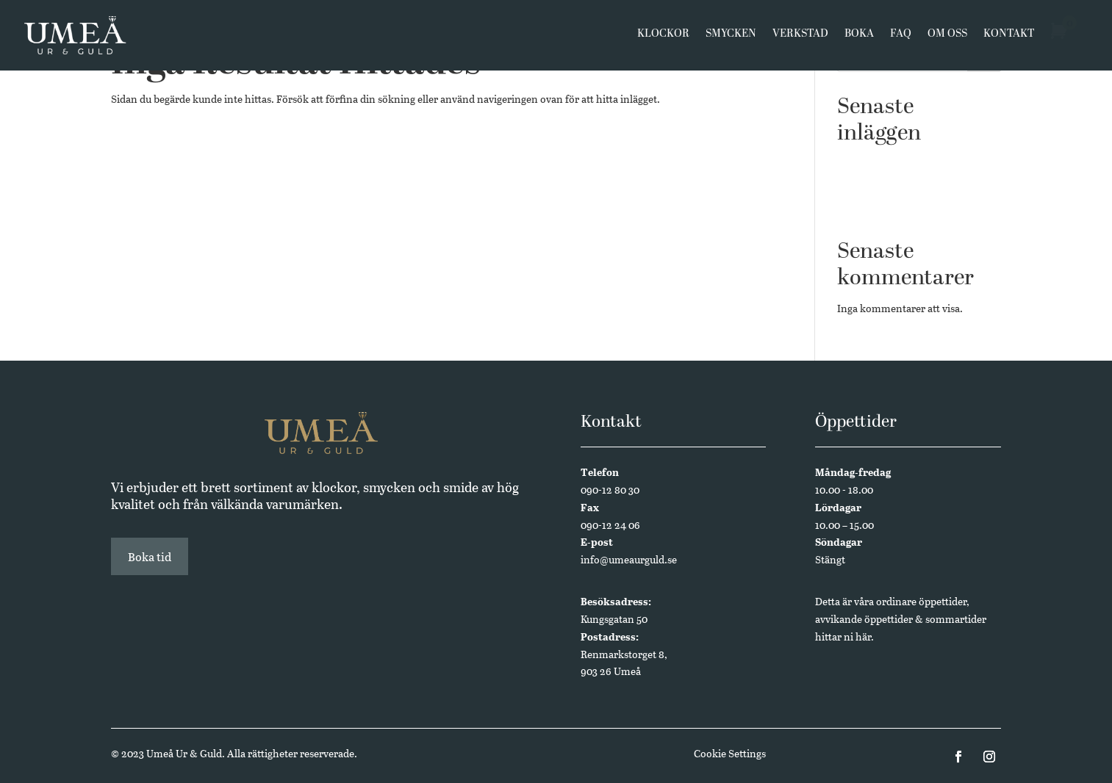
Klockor (663, 38)
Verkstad (800, 38)
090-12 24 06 (610, 525)
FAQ (900, 38)
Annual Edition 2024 (885, 208)
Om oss (947, 38)
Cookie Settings (730, 753)
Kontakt (1008, 38)
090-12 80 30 (610, 489)
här (863, 636)
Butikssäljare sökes (881, 185)
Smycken (731, 38)
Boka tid (149, 556)
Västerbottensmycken (888, 162)
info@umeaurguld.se (629, 559)
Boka (859, 38)
